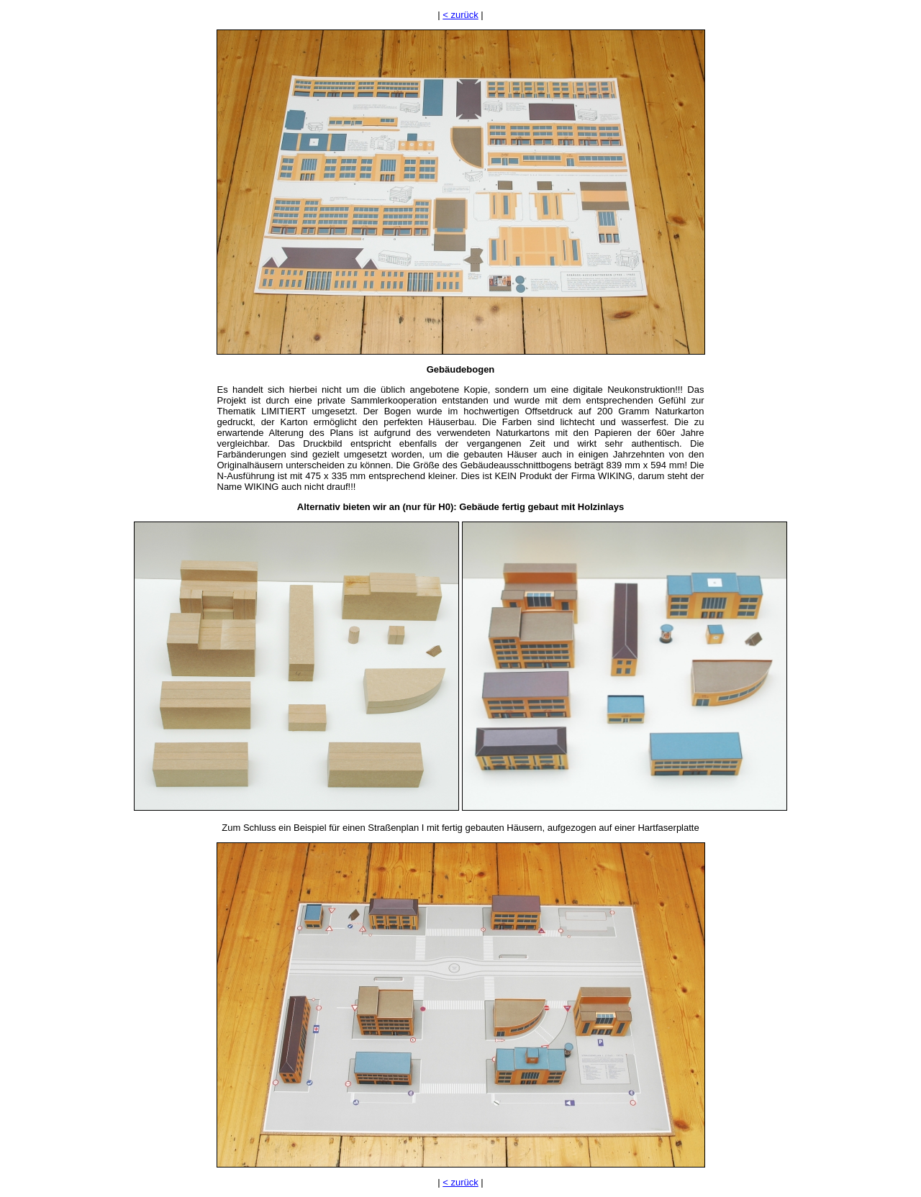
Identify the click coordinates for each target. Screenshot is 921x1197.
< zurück (460, 14)
